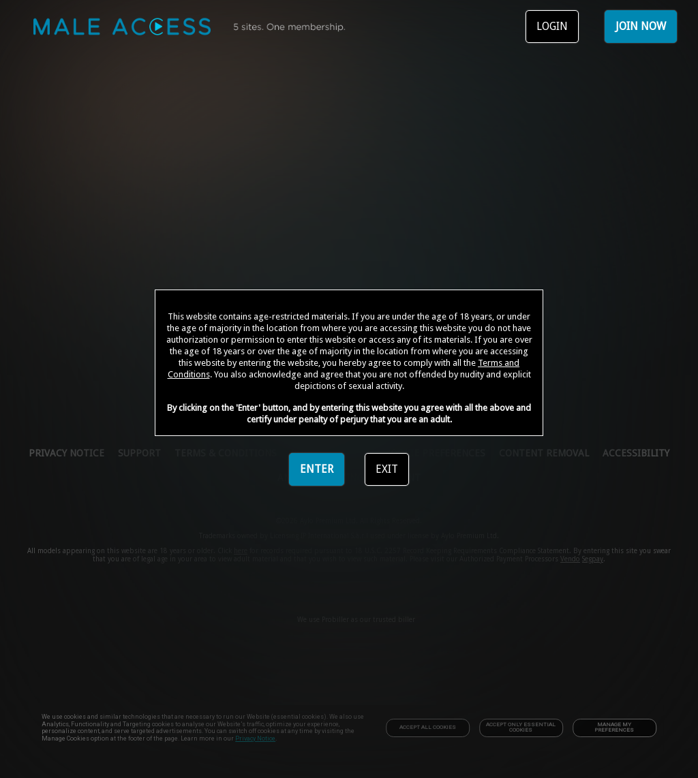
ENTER (316, 469)
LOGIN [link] (552, 26)
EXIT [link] (387, 469)
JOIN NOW (641, 26)
